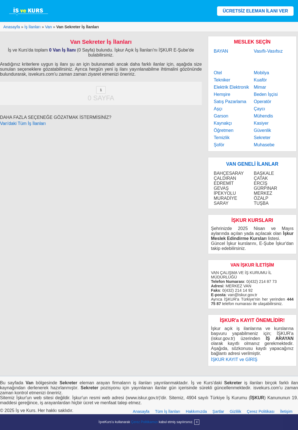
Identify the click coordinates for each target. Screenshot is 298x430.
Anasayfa (141, 411)
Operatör (262, 101)
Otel (218, 72)
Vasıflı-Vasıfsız (268, 51)
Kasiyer (261, 123)
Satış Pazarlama (230, 101)
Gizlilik (235, 411)
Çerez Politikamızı (144, 422)
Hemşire (222, 94)
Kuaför (260, 80)
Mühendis (263, 116)
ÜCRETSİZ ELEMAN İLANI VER (255, 11)
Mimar (260, 87)
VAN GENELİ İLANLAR (252, 164)
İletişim (286, 411)
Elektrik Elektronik (231, 87)
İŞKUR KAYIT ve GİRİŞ (234, 359)
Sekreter (262, 137)
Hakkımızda (196, 411)
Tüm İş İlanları (167, 411)
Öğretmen (223, 130)
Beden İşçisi (265, 94)
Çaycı (259, 108)
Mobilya (261, 72)
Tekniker (222, 80)
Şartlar (218, 411)
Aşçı (218, 108)
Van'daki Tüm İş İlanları (23, 123)
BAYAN (221, 51)
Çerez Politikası (260, 411)
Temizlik (222, 137)
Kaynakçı (223, 123)
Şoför (219, 144)
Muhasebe (264, 144)
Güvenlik (262, 130)
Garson (221, 116)
